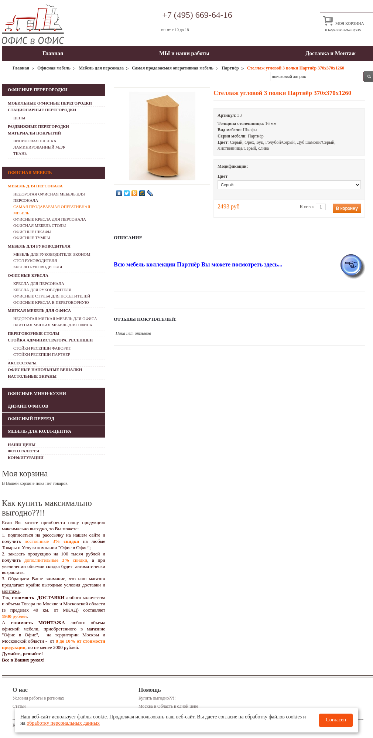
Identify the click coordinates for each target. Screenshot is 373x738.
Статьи (19, 706)
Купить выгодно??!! (157, 698)
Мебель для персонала (101, 68)
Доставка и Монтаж (330, 53)
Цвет (222, 176)
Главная (52, 53)
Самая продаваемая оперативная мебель (172, 68)
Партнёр (230, 68)
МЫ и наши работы (184, 53)
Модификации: (233, 166)
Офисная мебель (54, 68)
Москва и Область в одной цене (168, 706)
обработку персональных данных (63, 723)
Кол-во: (307, 206)
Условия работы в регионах (38, 698)
